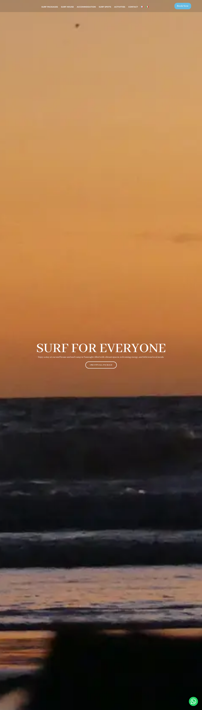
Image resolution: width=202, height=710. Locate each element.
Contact (133, 7)
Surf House (67, 7)
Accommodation (86, 7)
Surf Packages (49, 7)
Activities (119, 7)
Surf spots (105, 7)
